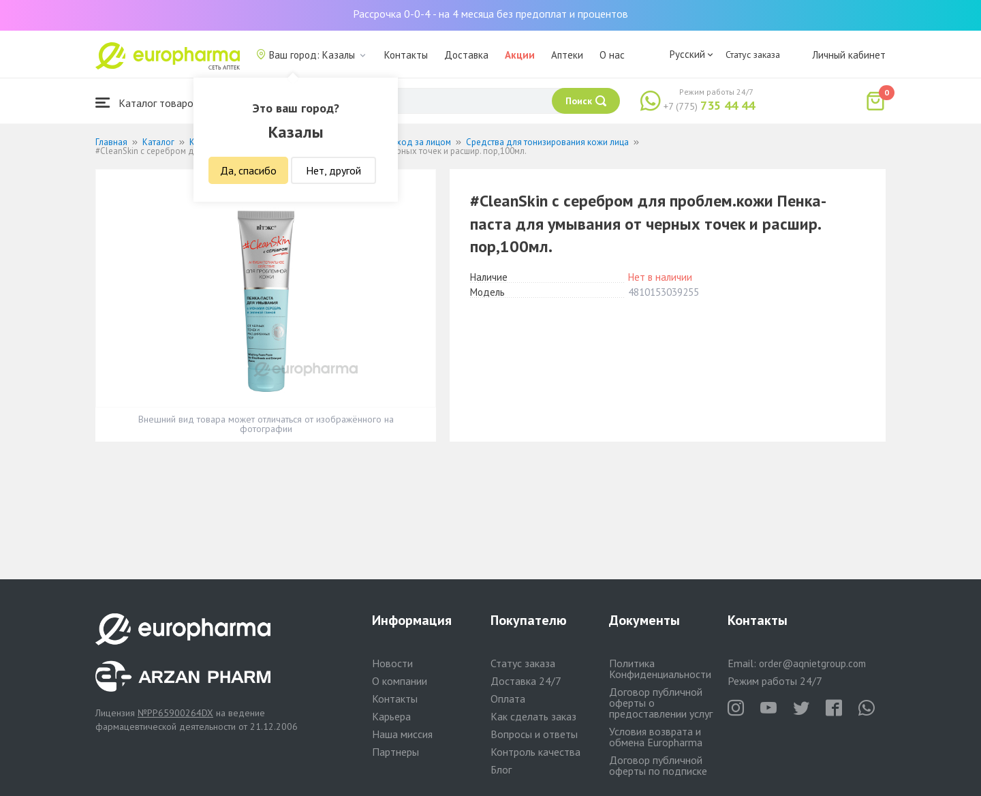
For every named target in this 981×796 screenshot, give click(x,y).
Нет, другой (333, 170)
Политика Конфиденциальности (660, 668)
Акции (520, 54)
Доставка (466, 54)
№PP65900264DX (175, 713)
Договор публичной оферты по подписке (658, 765)
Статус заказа (753, 54)
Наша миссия (402, 734)
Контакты (406, 54)
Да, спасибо (248, 170)
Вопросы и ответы (534, 734)
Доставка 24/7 (525, 681)
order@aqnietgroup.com (812, 663)
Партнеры (395, 752)
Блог (501, 769)
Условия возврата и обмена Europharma (655, 736)
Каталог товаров (147, 102)
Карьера (391, 716)
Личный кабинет (849, 54)
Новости (392, 663)
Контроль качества (535, 752)
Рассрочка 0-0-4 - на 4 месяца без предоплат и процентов (490, 13)
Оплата (507, 698)
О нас (612, 54)
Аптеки (567, 54)
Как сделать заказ (533, 716)
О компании (399, 681)
